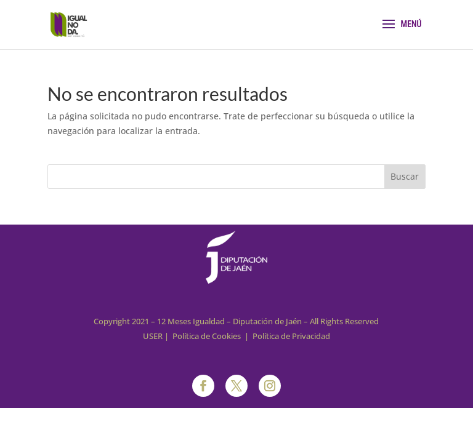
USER (153, 335)
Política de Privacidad (291, 335)
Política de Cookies (206, 335)
